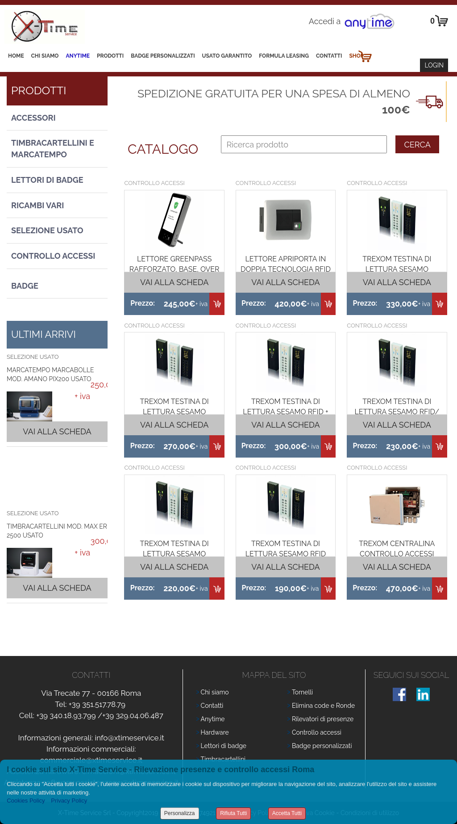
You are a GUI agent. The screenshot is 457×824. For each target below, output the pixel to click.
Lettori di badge (223, 745)
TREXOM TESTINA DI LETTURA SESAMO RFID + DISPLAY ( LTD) (285, 411)
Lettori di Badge (47, 180)
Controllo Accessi (53, 256)
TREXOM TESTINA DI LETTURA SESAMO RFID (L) (285, 553)
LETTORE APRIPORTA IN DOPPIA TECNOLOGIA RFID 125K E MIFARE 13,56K (286, 269)
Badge (24, 285)
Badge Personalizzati (163, 56)
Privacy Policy (69, 800)
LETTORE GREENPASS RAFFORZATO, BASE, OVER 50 (174, 269)
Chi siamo (45, 56)
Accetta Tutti (287, 813)
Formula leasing (284, 56)
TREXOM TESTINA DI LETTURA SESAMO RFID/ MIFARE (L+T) (396, 411)
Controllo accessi (316, 732)
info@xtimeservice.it (129, 737)
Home (16, 56)
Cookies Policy (26, 800)
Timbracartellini (223, 759)
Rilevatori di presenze (322, 719)
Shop (356, 56)
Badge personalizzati (322, 745)
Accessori (33, 117)
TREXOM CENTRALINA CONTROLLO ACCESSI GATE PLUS (397, 553)
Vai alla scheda (57, 431)
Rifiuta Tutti (233, 813)
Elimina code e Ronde (323, 705)
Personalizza (179, 813)
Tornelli (302, 692)
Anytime (78, 56)
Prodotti (110, 56)
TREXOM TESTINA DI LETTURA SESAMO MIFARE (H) (174, 553)
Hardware (215, 732)
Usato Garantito (227, 56)
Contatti (329, 56)
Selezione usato (47, 230)
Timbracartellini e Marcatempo (52, 148)
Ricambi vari (37, 205)
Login (434, 65)
